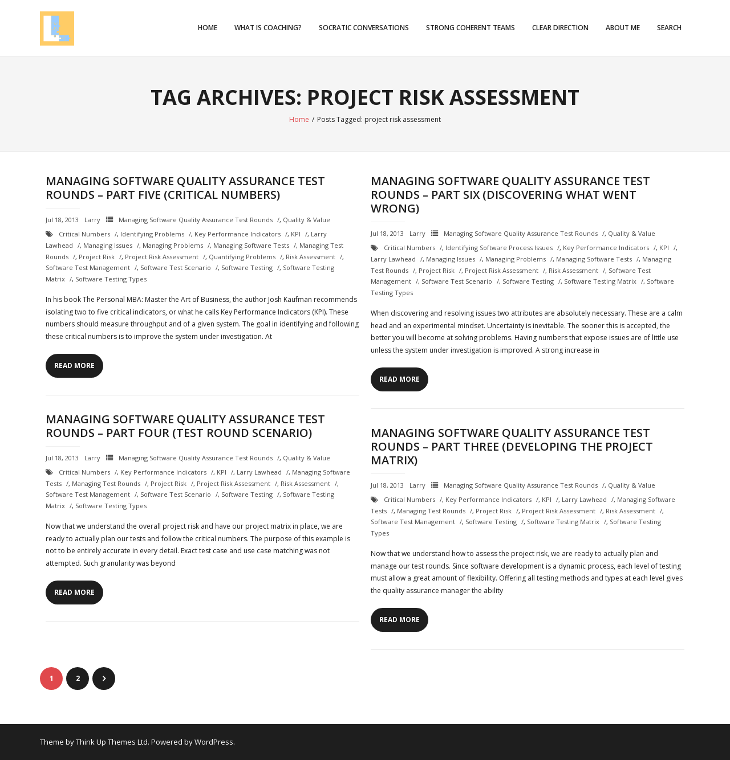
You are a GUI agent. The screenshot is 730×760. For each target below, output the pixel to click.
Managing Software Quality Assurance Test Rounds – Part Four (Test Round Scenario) (185, 425)
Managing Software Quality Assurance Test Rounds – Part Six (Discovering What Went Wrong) (510, 194)
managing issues (107, 245)
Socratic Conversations (364, 27)
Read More (74, 365)
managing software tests (251, 245)
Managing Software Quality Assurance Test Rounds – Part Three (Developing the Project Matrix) (512, 446)
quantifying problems (242, 256)
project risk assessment (161, 256)
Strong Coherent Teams (470, 27)
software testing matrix (600, 281)
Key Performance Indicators (237, 234)
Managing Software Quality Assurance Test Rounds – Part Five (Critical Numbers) (185, 187)
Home (207, 27)
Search (669, 27)
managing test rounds (106, 483)
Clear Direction (560, 27)
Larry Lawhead (393, 259)
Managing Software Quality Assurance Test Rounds (196, 219)
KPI (296, 234)
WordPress (213, 742)
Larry (92, 219)
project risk (97, 256)
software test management (88, 267)
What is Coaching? (268, 27)
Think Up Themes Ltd (112, 742)
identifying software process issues (499, 247)
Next (103, 678)
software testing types (111, 279)
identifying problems (152, 234)
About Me (623, 27)
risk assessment (310, 256)
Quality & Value (306, 219)
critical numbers (84, 234)
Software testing (247, 267)
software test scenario (175, 267)
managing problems (173, 245)
